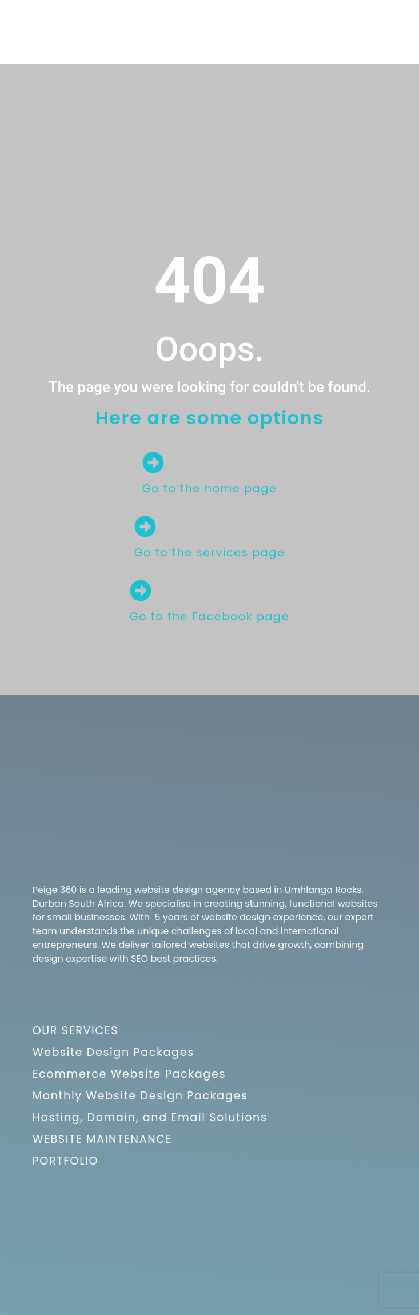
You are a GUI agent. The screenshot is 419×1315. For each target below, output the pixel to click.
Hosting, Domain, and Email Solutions (150, 1117)
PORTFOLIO (65, 1161)
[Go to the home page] (153, 462)
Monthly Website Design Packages (140, 1095)
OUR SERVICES (75, 1030)
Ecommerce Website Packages (129, 1074)
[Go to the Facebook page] (140, 590)
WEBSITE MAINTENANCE (103, 1139)
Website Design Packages (113, 1052)
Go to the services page (209, 552)
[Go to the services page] (145, 526)
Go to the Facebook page (209, 616)
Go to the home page (209, 488)
